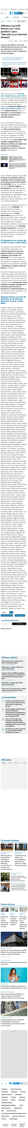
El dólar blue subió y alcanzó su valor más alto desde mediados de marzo (15, 730)
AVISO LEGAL (5, 1116)
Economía (16, 17)
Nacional (4, 1100)
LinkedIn (13, 1083)
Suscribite (19, 623)
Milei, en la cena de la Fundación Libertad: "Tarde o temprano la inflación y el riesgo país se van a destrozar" (18, 166)
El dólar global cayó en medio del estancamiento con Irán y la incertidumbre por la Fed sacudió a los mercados (13, 1023)
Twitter (2, 1083)
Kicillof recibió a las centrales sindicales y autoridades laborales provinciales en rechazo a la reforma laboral (6, 862)
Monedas (3, 762)
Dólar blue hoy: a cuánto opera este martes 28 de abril (12, 662)
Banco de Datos (6, 1094)
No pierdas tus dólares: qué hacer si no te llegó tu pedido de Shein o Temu (14, 987)
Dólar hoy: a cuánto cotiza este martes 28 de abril (12, 668)
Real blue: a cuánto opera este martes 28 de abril (12, 683)
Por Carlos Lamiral (5, 956)
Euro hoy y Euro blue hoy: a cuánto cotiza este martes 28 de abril (14, 689)
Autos (21, 1105)
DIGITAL (6, 1125)
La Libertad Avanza (6, 615)
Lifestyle (22, 1097)
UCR (15, 21)
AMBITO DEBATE (22, 1125)
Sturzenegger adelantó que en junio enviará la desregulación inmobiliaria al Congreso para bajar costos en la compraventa (16, 712)
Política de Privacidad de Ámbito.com (13, 1113)
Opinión (13, 1097)
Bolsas (10, 762)
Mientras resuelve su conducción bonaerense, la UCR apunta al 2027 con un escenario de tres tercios (14, 64)
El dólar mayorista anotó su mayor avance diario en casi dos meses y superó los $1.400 (15, 703)
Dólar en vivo (13, 9)
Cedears (24, 762)
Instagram (9, 1083)
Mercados (18, 1094)
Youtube (17, 1083)
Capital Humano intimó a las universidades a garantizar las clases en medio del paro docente (21, 860)
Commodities (17, 762)
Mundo (13, 1100)
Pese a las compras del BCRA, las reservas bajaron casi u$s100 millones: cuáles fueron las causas (12, 996)
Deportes (22, 1100)
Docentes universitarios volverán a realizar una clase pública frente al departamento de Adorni (19, 878)
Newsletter (23, 1083)
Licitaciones (13, 1119)
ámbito (3, 21)
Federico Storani (19, 615)
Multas (3, 1119)
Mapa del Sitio (11, 1111)
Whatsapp (21, 1083)
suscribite (21, 13)
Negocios (4, 1097)
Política (9, 21)
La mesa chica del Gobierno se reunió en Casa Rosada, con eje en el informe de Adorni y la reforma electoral (19, 887)
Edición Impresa (6, 1103)
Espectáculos (6, 1108)
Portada (4, 1089)
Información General (8, 1105)
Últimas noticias (15, 1089)
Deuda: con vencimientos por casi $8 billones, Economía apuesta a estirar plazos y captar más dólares (14, 952)
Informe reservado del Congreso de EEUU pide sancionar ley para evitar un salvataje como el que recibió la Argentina (16, 722)
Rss (2, 1111)
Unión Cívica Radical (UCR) (11, 108)
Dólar (7, 17)
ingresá (25, 13)
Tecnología (18, 1108)
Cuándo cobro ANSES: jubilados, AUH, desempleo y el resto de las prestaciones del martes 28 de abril (13, 675)
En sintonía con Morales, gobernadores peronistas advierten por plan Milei (12, 58)
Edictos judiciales (18, 1116)
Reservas (21, 9)
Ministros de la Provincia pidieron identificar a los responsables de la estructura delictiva (17, 159)
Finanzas (14, 1092)
